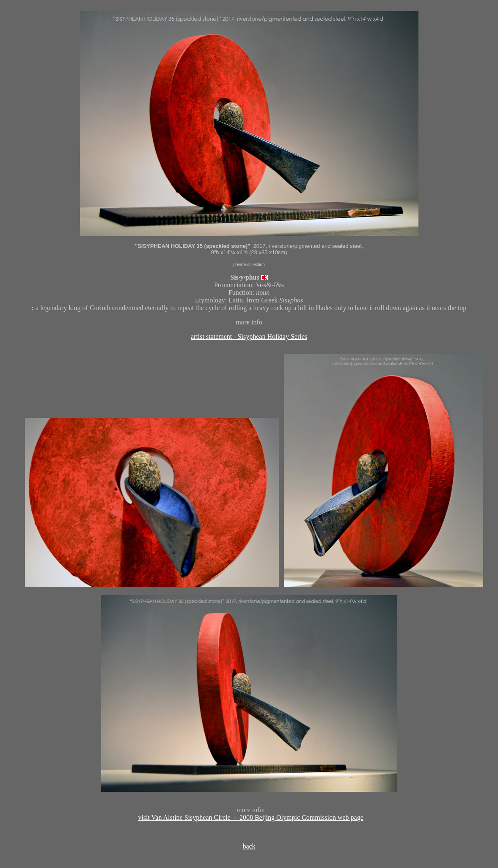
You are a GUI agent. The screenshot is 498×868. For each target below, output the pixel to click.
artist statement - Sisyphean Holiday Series (249, 336)
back (248, 846)
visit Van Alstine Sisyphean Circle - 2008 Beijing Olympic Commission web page (250, 817)
